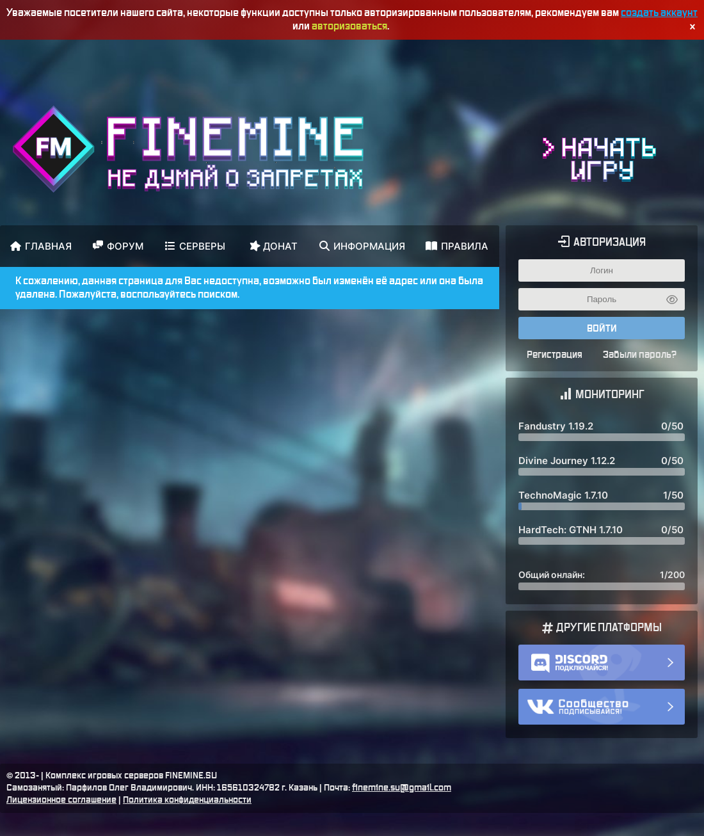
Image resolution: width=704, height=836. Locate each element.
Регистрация (554, 355)
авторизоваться (349, 26)
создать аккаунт (659, 13)
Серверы (195, 246)
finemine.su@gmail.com (401, 788)
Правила (457, 246)
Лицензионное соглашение (61, 800)
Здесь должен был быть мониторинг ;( (601, 504)
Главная (41, 246)
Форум (118, 246)
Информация (362, 246)
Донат (273, 245)
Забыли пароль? (639, 355)
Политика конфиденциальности (187, 800)
